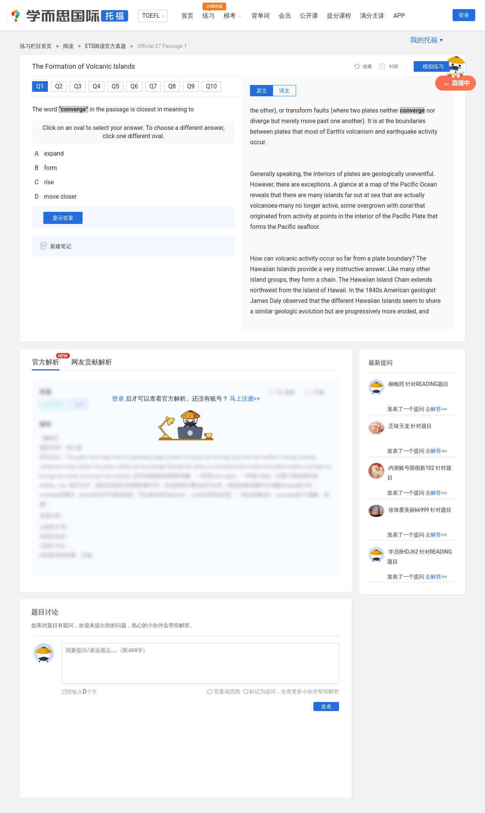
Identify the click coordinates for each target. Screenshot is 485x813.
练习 (209, 15)
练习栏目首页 (36, 46)
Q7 (153, 86)
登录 (464, 15)
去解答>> (436, 409)
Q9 (191, 86)
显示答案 (63, 218)
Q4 (96, 86)
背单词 (261, 15)
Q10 (211, 86)
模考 (230, 15)
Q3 (77, 86)
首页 (187, 15)
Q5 (115, 86)
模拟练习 (433, 66)
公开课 (309, 15)
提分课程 (339, 15)
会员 (285, 15)
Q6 (134, 86)
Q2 (59, 86)
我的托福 (423, 40)
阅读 (68, 46)
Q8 (172, 86)
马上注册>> (245, 398)
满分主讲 (372, 15)
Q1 (40, 86)
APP (399, 15)
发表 (326, 706)
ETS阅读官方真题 (105, 46)
